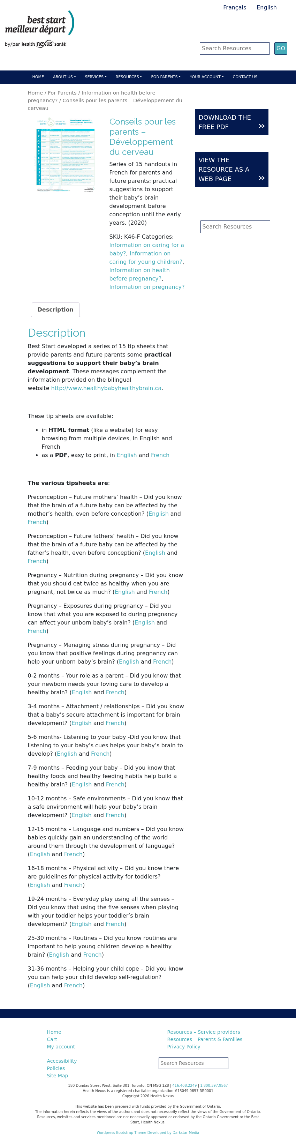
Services (94, 77)
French (160, 455)
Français (234, 7)
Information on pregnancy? (147, 287)
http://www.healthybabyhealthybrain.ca (106, 388)
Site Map (57, 1075)
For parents (164, 77)
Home (38, 77)
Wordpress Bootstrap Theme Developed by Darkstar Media (148, 1133)
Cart (52, 1039)
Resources (127, 77)
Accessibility (62, 1061)
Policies (56, 1068)
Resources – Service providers (203, 1032)
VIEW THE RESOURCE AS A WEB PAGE (232, 169)
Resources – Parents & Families (205, 1039)
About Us (63, 77)
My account (61, 1046)
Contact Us (245, 77)
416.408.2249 (184, 1085)
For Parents (62, 93)
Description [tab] (56, 309)
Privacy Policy (183, 1046)
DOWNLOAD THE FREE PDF (232, 122)
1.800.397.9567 (214, 1085)
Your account (205, 77)
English (267, 7)
